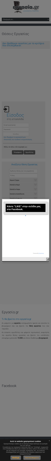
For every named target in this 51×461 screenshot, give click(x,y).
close (47, 256)
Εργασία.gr (41, 250)
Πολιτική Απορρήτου (32, 458)
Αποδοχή (15, 458)
